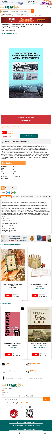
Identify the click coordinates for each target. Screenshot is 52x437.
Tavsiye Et (38, 197)
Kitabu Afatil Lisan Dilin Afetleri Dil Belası (12, 285)
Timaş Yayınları (12, 347)
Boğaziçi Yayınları (9, 33)
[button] (2, 73)
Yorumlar (15, 197)
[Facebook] (22, 407)
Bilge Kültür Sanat (39, 347)
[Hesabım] (43, 7)
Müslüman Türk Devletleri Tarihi (39, 343)
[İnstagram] (29, 407)
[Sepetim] (50, 7)
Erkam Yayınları (39, 288)
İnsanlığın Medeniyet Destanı (12, 343)
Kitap (9, 14)
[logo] (9, 7)
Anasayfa (4, 14)
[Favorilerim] (46, 7)
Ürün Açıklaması (6, 197)
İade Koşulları (47, 197)
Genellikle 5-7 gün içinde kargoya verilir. (16, 141)
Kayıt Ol (46, 399)
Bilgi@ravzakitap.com (36, 378)
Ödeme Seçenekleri (27, 197)
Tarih (13, 14)
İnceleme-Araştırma (21, 14)
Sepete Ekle (29, 136)
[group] (26, 73)
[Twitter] (26, 407)
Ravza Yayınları (12, 290)
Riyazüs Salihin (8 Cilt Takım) (39, 284)
